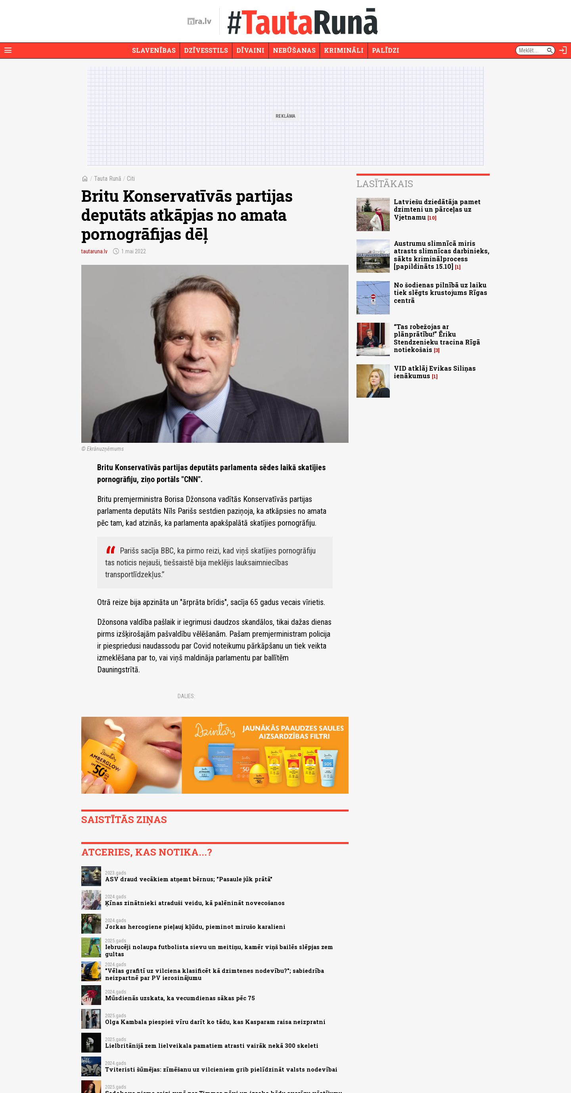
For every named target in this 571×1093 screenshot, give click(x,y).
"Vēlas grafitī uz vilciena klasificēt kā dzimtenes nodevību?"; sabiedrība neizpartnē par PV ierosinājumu (214, 974)
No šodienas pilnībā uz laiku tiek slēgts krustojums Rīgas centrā (440, 292)
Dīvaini (250, 50)
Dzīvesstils (206, 50)
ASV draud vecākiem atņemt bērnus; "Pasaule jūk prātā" (188, 879)
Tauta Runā (107, 178)
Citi (131, 178)
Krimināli (344, 50)
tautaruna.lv (94, 251)
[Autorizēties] (563, 50)
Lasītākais (384, 183)
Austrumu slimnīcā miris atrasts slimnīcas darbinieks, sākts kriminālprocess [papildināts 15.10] (441, 254)
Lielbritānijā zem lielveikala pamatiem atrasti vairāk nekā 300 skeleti (211, 1045)
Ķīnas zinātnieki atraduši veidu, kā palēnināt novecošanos (195, 903)
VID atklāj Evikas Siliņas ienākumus (435, 372)
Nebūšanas (294, 50)
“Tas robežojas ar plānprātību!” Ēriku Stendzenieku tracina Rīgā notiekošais (437, 338)
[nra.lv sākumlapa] (199, 21)
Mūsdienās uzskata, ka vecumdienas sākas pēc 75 (180, 998)
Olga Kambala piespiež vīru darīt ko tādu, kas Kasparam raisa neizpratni (215, 1022)
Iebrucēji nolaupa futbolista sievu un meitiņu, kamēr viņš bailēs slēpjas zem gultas (219, 950)
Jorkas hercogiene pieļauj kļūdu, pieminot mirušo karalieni (195, 926)
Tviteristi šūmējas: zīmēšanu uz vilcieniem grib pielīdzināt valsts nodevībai (221, 1069)
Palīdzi (385, 50)
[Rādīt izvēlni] (8, 50)
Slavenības (154, 50)
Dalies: (186, 696)
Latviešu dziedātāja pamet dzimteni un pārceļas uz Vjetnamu (437, 209)
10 (432, 218)
